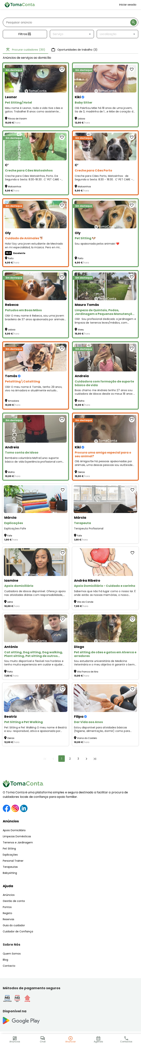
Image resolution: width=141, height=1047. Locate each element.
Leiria (10, 601)
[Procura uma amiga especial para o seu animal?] (105, 429)
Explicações (10, 855)
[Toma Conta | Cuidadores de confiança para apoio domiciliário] (20, 4)
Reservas (8, 919)
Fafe (9, 535)
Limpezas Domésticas (17, 836)
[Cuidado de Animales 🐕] (36, 214)
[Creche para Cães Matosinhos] (36, 146)
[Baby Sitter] (105, 78)
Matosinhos (14, 186)
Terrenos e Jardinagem (18, 842)
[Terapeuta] (105, 499)
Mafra (81, 400)
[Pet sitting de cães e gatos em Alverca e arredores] (105, 628)
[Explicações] (35, 499)
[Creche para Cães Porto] (105, 146)
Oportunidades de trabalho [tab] (74, 49)
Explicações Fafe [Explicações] (15, 528)
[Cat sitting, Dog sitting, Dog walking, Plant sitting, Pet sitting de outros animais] (35, 628)
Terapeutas (10, 867)
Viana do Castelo (87, 738)
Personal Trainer (13, 861)
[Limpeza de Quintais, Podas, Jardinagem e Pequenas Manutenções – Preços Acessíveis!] (105, 286)
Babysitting (10, 873)
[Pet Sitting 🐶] (105, 214)
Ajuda (8, 886)
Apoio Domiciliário (14, 830)
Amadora (13, 400)
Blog (5, 960)
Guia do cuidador (14, 925)
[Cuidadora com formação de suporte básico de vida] (105, 357)
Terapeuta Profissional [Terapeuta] (88, 528)
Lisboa (81, 118)
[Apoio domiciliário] (35, 562)
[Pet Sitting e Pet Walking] (35, 698)
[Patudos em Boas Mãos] (36, 286)
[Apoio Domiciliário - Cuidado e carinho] (105, 562)
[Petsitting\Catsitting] (36, 357)
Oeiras (81, 472)
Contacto (9, 966)
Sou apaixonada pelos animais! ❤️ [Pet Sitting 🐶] (97, 244)
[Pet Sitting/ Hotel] (36, 78)
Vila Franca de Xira (87, 671)
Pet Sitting (9, 848)
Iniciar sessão (127, 4)
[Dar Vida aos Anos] (105, 698)
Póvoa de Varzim (17, 118)
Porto (10, 258)
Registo (7, 913)
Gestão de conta (14, 901)
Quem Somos (12, 953)
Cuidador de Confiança (18, 931)
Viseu (81, 329)
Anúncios (11, 821)
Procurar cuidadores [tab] (25, 49)
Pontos (7, 907)
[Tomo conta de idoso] (36, 429)
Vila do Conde (85, 601)
